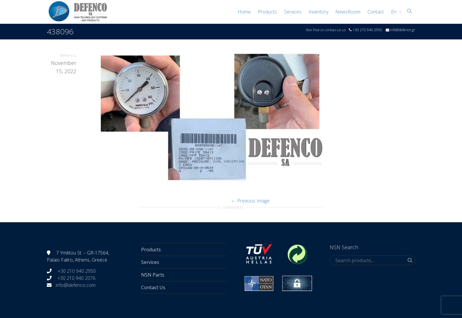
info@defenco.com (75, 285)
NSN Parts (152, 275)
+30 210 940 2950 (76, 271)
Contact (375, 12)
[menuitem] (395, 12)
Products (267, 12)
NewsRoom (347, 12)
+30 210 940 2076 (76, 278)
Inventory (318, 12)
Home (244, 12)
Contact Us (153, 287)
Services (292, 12)
